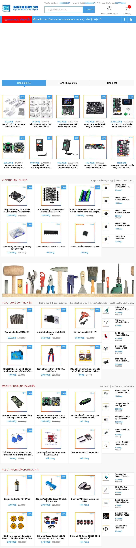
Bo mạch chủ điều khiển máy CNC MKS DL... (122, 166)
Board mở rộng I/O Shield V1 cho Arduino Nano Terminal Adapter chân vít (85, 210)
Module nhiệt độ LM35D (122, 430)
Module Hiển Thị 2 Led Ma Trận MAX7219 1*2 (122, 392)
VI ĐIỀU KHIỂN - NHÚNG (14, 180)
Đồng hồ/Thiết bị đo (78, 303)
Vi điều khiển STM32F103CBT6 (122, 225)
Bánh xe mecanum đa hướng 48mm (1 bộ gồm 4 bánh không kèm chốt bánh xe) (17, 537)
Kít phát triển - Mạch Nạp (102, 180)
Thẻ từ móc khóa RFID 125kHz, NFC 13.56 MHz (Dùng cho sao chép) (17, 453)
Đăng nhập (105, 13)
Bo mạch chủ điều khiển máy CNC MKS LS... (95, 166)
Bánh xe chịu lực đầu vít (121, 527)
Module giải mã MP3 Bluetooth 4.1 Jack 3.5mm (51, 453)
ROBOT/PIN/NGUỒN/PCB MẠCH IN (20, 469)
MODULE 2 (117, 386)
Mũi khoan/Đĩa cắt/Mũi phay (122, 303)
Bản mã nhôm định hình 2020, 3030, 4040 (40, 125)
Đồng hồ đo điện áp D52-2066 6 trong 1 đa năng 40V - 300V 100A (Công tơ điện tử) (122, 418)
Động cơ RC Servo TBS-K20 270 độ (121, 475)
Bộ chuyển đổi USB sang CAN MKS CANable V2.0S (85, 416)
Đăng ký (114, 13)
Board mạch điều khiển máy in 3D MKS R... (95, 125)
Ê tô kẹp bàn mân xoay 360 (121, 347)
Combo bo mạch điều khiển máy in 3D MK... (68, 125)
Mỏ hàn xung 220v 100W (84, 332)
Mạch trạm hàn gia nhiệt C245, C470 (51, 333)
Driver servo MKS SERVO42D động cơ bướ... (13, 166)
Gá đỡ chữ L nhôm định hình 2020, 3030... (14, 125)
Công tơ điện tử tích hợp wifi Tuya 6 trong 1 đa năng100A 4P (122, 405)
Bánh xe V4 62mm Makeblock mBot (85, 500)
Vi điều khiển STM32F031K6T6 (85, 246)
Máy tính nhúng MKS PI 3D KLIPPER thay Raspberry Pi (17, 210)
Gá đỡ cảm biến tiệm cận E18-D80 (122, 443)
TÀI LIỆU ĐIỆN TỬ (93, 19)
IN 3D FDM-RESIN (67, 19)
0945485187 (65, 3)
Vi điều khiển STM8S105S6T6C (122, 186)
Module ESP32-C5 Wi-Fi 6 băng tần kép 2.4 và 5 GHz (17, 416)
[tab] (24, 83)
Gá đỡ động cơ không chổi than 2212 (122, 501)
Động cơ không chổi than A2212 (122, 514)
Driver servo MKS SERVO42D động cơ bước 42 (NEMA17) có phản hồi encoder (51, 416)
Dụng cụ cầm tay (59, 303)
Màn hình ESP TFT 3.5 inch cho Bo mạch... (68, 166)
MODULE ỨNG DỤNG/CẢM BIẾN (18, 386)
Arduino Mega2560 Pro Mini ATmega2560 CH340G (51, 210)
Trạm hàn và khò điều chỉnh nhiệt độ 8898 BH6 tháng (121, 360)
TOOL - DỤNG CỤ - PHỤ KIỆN (17, 302)
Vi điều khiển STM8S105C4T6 (122, 199)
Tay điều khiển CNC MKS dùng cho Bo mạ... (41, 166)
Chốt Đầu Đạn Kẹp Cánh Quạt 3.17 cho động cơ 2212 (122, 488)
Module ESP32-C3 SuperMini (85, 452)
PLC (132, 180)
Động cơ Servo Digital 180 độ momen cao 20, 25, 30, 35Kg (51, 537)
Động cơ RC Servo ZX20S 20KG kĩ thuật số (85, 537)
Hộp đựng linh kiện (98, 303)
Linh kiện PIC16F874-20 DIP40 (51, 246)
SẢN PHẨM (37, 19)
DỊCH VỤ (80, 19)
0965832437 (89, 3)
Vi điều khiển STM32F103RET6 (122, 212)
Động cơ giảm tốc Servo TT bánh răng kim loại (51, 500)
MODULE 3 (129, 386)
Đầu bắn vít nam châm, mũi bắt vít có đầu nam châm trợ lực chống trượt (85, 370)
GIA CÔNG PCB (51, 19)
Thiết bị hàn (44, 303)
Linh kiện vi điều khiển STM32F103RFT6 (122, 237)
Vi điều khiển (122, 180)
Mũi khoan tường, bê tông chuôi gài (121, 321)
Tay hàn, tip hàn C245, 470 (17, 332)
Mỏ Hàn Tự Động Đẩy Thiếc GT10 (122, 308)
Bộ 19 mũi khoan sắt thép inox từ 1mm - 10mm (121, 334)
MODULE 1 (104, 386)
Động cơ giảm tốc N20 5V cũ (17, 499)
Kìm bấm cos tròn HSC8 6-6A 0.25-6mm (51, 370)
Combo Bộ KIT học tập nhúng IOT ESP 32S (17, 247)
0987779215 (120, 3)
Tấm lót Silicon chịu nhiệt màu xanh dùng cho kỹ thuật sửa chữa (17, 370)
